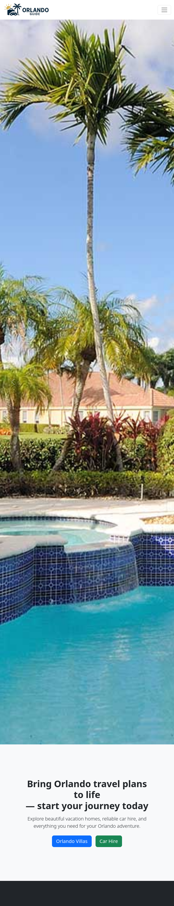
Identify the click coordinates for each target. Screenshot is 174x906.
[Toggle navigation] (164, 10)
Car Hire (109, 841)
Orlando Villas (72, 841)
